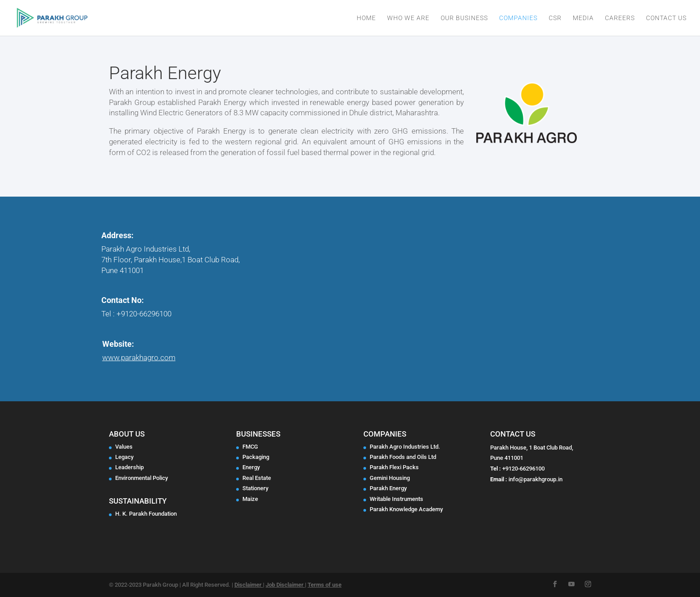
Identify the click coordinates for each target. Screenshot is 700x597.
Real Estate (256, 478)
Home (366, 18)
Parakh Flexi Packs (394, 467)
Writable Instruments (396, 499)
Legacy (124, 457)
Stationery (255, 488)
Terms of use (325, 584)
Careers (620, 18)
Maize (250, 499)
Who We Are (408, 18)
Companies (518, 18)
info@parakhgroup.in (535, 479)
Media (583, 18)
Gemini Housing (390, 478)
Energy (251, 467)
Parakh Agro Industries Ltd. (405, 446)
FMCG (250, 446)
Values (124, 446)
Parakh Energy (388, 488)
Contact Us (666, 18)
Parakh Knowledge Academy (406, 509)
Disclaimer (248, 584)
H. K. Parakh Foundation (146, 513)
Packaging (255, 457)
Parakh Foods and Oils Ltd (403, 457)
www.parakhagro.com (138, 357)
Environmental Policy (141, 478)
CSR (555, 18)
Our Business (464, 18)
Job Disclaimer (285, 584)
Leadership (129, 467)
